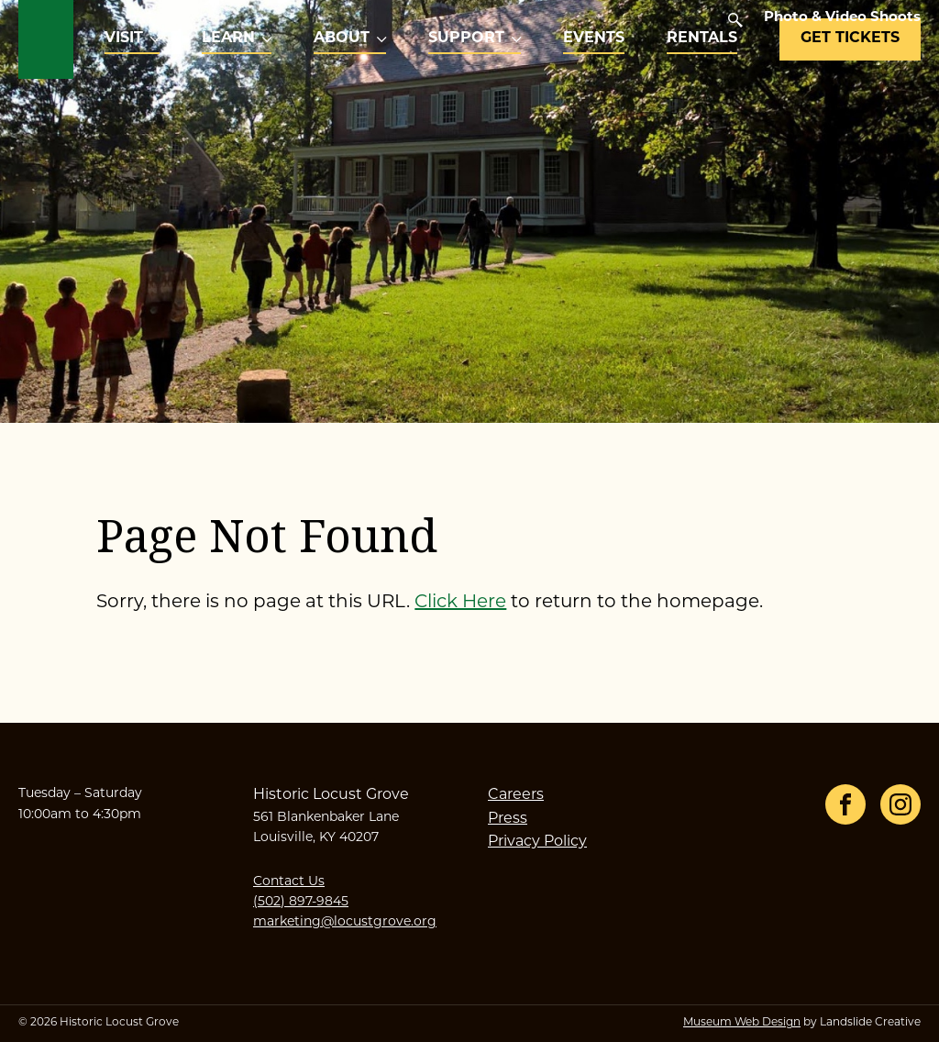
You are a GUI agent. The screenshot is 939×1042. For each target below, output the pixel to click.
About (342, 38)
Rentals (702, 38)
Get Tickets (850, 38)
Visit (124, 38)
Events (593, 38)
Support (466, 38)
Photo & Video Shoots (842, 18)
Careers (516, 795)
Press (507, 819)
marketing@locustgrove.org (344, 922)
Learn (228, 38)
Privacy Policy (537, 842)
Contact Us (289, 882)
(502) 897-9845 (300, 902)
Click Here (460, 602)
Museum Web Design (742, 1022)
